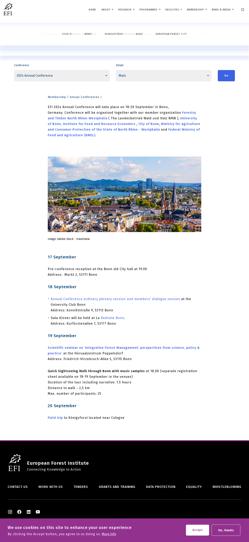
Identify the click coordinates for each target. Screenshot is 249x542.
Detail (119, 65)
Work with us (50, 487)
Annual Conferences (84, 97)
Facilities (172, 9)
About (106, 9)
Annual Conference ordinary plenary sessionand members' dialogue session (115, 299)
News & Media (221, 9)
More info (109, 535)
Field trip (55, 418)
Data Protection (160, 487)
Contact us (18, 487)
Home (92, 9)
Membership (195, 9)
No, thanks (226, 531)
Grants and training (117, 487)
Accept (197, 531)
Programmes (148, 9)
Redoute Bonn (112, 318)
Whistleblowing (227, 487)
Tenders (81, 487)
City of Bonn (148, 124)
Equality (194, 487)
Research (125, 9)
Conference (21, 65)
